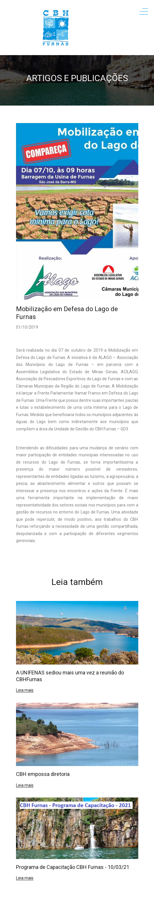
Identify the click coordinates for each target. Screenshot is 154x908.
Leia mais (24, 690)
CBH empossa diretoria (43, 774)
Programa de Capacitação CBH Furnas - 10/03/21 (72, 867)
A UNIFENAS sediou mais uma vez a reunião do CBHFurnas (70, 675)
